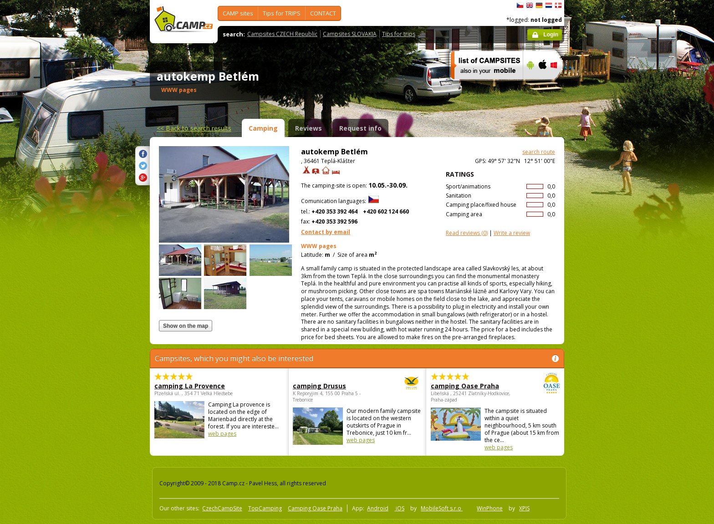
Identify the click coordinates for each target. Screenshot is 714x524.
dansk (558, 5)
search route (538, 152)
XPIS (524, 508)
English (529, 5)
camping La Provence (189, 386)
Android (377, 508)
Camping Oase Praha (315, 508)
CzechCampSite (222, 508)
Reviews (308, 128)
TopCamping (265, 508)
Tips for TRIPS (282, 13)
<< (194, 128)
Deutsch (539, 5)
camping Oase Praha (470, 386)
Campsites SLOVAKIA (350, 34)
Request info (360, 128)
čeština (520, 5)
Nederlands (548, 5)
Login (550, 34)
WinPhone (490, 508)
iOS (399, 508)
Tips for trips (398, 34)
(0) (467, 233)
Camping (263, 128)
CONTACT (323, 13)
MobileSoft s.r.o (442, 508)
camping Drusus (332, 386)
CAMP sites (238, 13)
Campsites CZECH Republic (282, 34)
